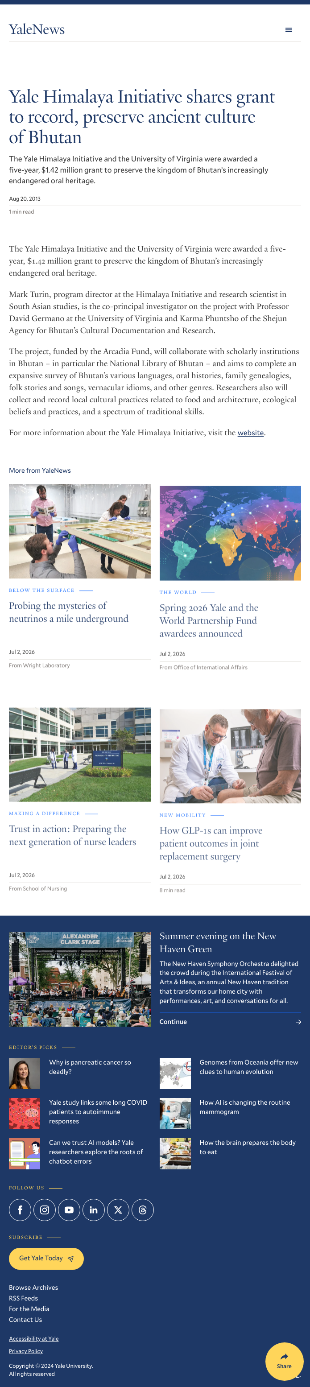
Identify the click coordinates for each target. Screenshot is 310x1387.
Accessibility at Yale (34, 1338)
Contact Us (25, 1319)
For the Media (29, 1308)
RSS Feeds (23, 1298)
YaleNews (37, 31)
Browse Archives (33, 1287)
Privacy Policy (26, 1351)
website (251, 432)
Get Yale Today (46, 1258)
